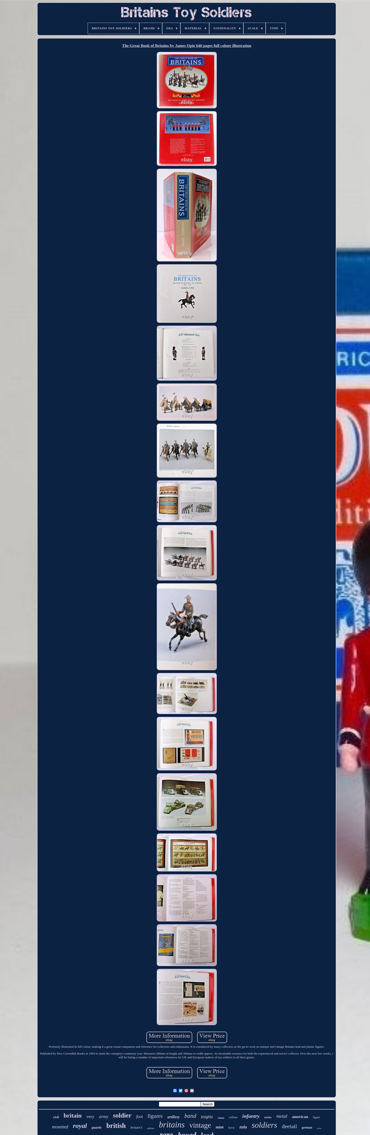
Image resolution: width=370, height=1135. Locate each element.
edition (150, 1128)
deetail (289, 1126)
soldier (122, 1115)
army (103, 1116)
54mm (221, 1117)
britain (73, 1115)
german (307, 1127)
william (233, 1117)
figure (316, 1117)
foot (139, 1116)
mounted (60, 1126)
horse (231, 1127)
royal (80, 1125)
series (268, 1117)
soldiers (264, 1125)
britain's (136, 1127)
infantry (250, 1116)
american (300, 1116)
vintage (200, 1125)
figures (155, 1116)
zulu (243, 1127)
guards (97, 1127)
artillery (173, 1117)
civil (56, 1117)
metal (281, 1116)
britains (172, 1124)
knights (207, 1117)
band (190, 1116)
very (90, 1116)
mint (220, 1127)
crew (319, 1128)
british (116, 1125)
